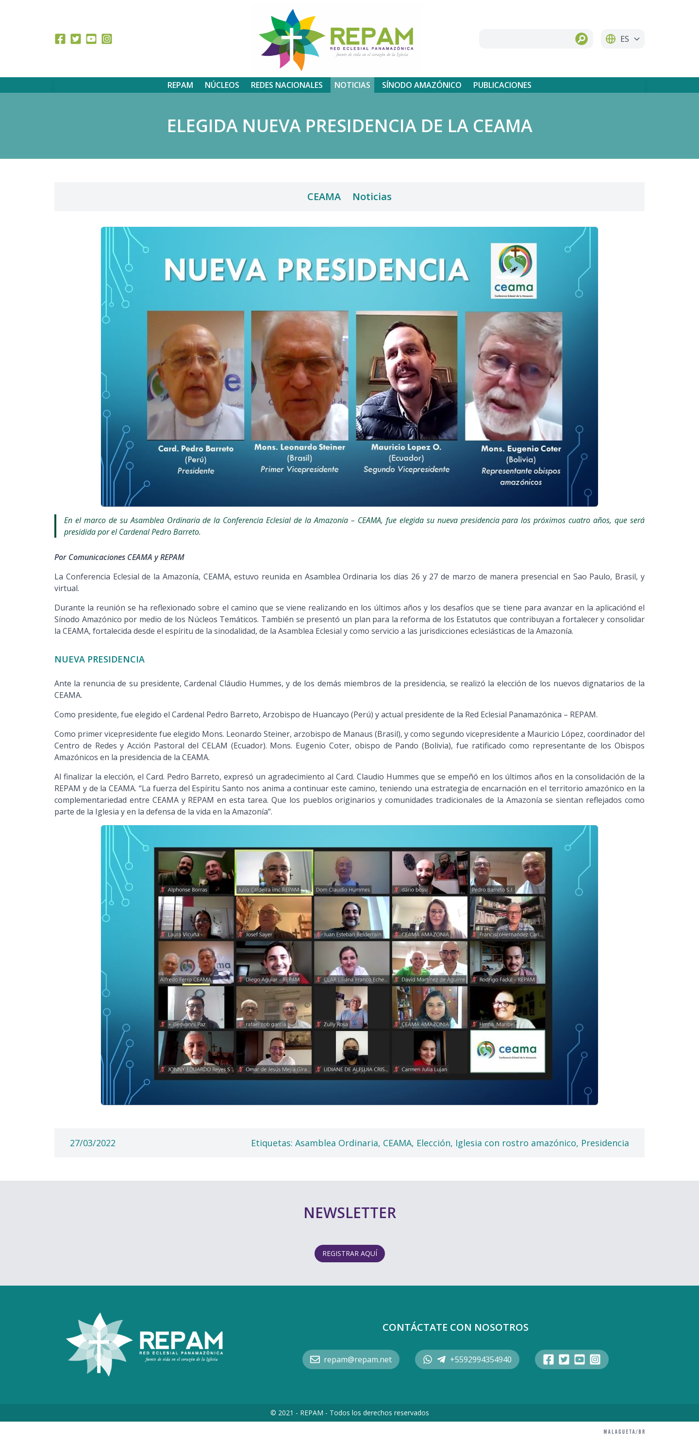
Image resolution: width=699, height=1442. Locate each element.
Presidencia (605, 1143)
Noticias (352, 85)
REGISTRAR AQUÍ (349, 1253)
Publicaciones (502, 85)
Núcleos (222, 85)
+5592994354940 (467, 1359)
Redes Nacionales (287, 85)
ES (623, 39)
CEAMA (324, 196)
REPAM (180, 85)
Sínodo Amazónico (422, 85)
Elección (433, 1143)
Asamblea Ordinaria (336, 1143)
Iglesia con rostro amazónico (515, 1143)
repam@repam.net (351, 1359)
